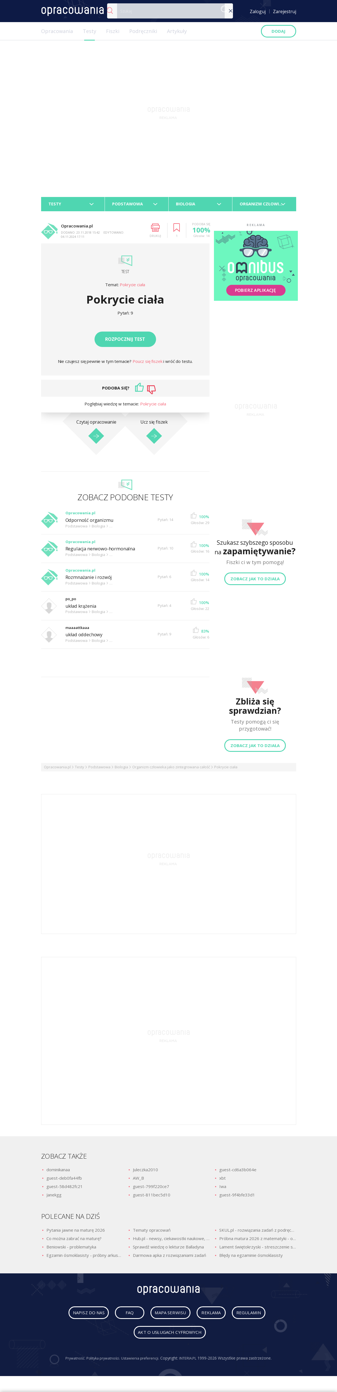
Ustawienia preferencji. (141, 1363)
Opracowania (57, 31)
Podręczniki (143, 31)
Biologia (121, 769)
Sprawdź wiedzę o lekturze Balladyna (168, 1249)
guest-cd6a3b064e (237, 1172)
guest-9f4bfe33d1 (237, 1197)
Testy (89, 31)
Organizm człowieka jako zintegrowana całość (171, 769)
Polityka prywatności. (101, 1363)
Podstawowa (99, 769)
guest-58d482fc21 (64, 1189)
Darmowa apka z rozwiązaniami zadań (169, 1258)
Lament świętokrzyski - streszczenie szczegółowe (257, 1249)
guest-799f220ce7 (151, 1189)
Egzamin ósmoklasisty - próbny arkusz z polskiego (84, 1258)
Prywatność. (70, 1363)
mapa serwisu (165, 1317)
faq (123, 1317)
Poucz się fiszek (148, 364)
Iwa (222, 1189)
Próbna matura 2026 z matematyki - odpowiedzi (257, 1241)
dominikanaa (58, 1172)
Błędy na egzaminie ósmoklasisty (251, 1258)
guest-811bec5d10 (151, 1197)
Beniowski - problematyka (71, 1249)
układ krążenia (82, 608)
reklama (212, 1317)
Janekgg (54, 1197)
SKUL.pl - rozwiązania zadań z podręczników (257, 1233)
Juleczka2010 (145, 1172)
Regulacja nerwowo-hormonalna (103, 551)
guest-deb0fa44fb (64, 1181)
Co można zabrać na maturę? (74, 1241)
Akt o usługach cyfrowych (170, 1337)
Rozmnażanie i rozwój (90, 580)
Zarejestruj (284, 11)
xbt (222, 1181)
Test (125, 274)
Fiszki (112, 31)
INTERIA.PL (192, 1363)
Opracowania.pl (57, 769)
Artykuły (177, 31)
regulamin (256, 1317)
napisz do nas (81, 1317)
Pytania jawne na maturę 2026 (75, 1233)
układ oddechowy (85, 637)
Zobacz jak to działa (255, 581)
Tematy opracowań (152, 1233)
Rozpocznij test (125, 342)
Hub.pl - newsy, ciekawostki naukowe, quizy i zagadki (171, 1241)
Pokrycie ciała (132, 287)
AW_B (138, 1181)
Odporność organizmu (92, 522)
